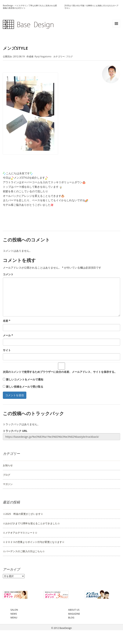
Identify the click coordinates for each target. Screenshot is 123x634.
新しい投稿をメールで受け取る (24, 386)
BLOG (71, 617)
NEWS (13, 613)
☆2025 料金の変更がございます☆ (23, 514)
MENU (13, 617)
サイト (7, 350)
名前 (6, 321)
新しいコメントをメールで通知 (24, 379)
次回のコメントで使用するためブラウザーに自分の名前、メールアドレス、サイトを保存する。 (60, 372)
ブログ (69, 56)
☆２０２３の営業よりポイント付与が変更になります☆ (33, 542)
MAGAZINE (74, 613)
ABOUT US (74, 609)
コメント (8, 274)
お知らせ (8, 465)
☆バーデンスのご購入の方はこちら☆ (24, 551)
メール (8, 335)
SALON (14, 609)
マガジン (8, 484)
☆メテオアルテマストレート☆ (20, 532)
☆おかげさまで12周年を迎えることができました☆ (31, 523)
